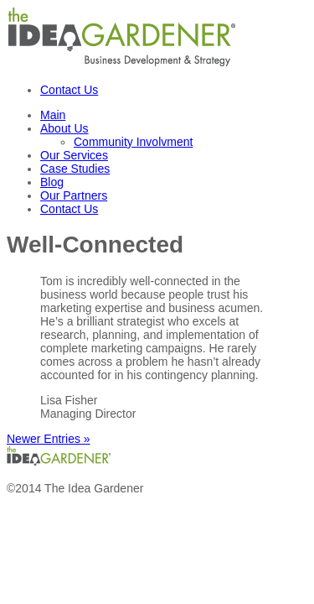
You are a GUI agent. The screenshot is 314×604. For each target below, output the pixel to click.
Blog (52, 182)
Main (52, 115)
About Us (64, 128)
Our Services (74, 155)
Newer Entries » (48, 438)
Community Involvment (133, 141)
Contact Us (69, 89)
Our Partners (73, 195)
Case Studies (75, 168)
